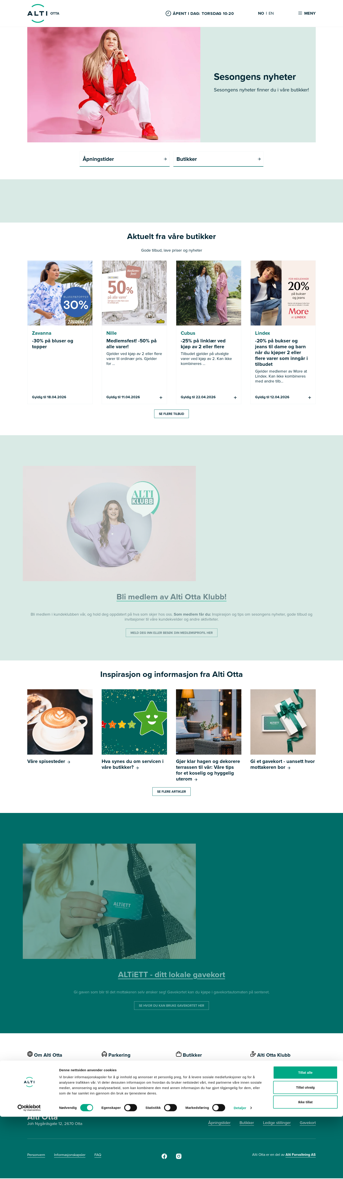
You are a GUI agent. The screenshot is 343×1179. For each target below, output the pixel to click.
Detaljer (240, 1170)
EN (271, 13)
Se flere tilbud (171, 414)
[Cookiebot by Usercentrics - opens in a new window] (29, 1170)
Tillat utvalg (305, 1150)
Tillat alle (305, 1135)
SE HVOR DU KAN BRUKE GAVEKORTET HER (171, 1006)
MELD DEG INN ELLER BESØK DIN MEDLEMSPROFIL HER (171, 633)
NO (261, 13)
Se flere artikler (171, 792)
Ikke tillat (305, 1164)
